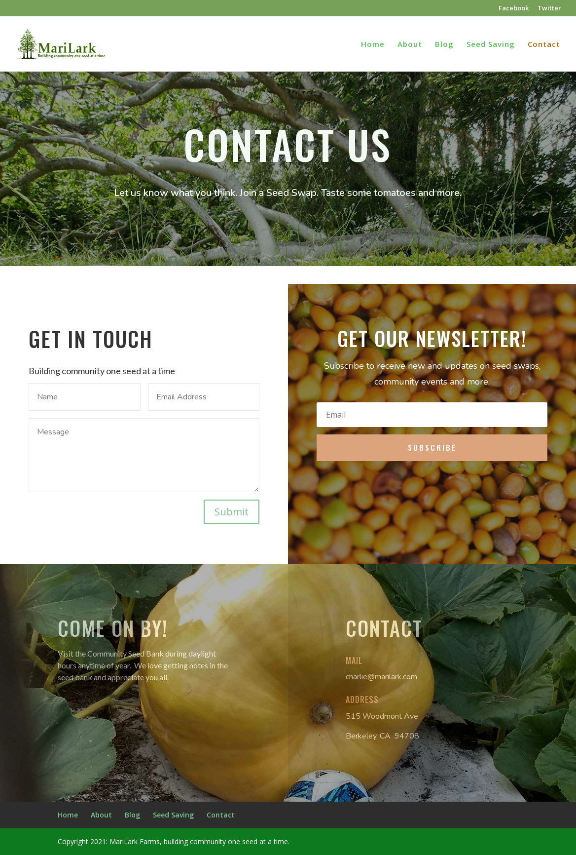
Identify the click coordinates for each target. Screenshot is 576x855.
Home (373, 44)
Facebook (514, 8)
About (409, 44)
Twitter (549, 8)
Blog (444, 44)
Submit (232, 511)
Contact (544, 44)
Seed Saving (491, 44)
